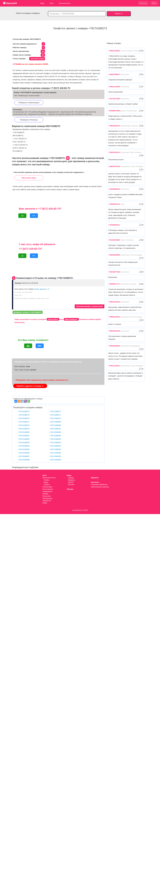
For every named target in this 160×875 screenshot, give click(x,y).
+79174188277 (24, 422)
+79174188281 (24, 436)
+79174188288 (24, 460)
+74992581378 (114, 204)
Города (71, 478)
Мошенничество (49, 478)
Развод (45, 494)
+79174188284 (24, 446)
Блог (51, 3)
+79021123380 (114, 87)
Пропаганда (47, 498)
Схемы (46, 480)
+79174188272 (55, 411)
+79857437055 (114, 166)
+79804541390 (114, 331)
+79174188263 (55, 442)
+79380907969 (114, 111)
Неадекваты (47, 491)
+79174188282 (24, 439)
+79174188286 (24, 453)
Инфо (45, 503)
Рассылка (46, 496)
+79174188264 (55, 439)
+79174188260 (55, 453)
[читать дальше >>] (41, 289)
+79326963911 (114, 225)
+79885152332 (114, 317)
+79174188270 (55, 418)
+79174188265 (55, 436)
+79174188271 (55, 415)
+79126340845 (114, 240)
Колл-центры (48, 489)
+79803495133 (114, 126)
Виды (46, 482)
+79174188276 (24, 418)
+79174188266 (55, 432)
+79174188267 (55, 429)
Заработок (47, 501)
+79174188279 (24, 429)
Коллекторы (47, 487)
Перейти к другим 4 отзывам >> (30, 386)
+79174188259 (55, 456)
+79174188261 (55, 449)
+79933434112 (114, 152)
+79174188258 (55, 460)
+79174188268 (55, 425)
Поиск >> (119, 14)
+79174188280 (24, 432)
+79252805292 (114, 189)
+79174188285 (24, 449)
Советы (47, 484)
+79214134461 (114, 366)
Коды (42, 3)
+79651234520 (114, 51)
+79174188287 (24, 456)
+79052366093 (114, 346)
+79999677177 (114, 284)
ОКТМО (71, 484)
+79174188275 (24, 415)
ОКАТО (71, 482)
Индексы (71, 480)
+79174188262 (55, 446)
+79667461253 (114, 302)
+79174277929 (114, 99)
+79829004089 (114, 255)
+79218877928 (114, 272)
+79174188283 (24, 442)
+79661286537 (114, 74)
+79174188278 (24, 425)
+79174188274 (24, 411)
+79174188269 (55, 422)
